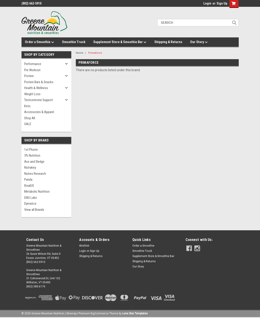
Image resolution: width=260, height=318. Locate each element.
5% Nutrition (32, 155)
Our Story (199, 42)
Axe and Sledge (34, 162)
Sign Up (222, 3)
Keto (27, 106)
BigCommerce (100, 313)
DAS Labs (30, 198)
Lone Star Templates (135, 313)
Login (207, 3)
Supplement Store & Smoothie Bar (119, 42)
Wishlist (84, 245)
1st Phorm (31, 150)
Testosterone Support (38, 100)
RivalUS (29, 186)
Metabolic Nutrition (37, 191)
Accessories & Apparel (39, 112)
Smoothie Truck (73, 42)
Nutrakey (30, 167)
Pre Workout (32, 70)
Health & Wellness (36, 88)
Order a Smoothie (39, 42)
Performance (32, 64)
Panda (28, 179)
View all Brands (34, 210)
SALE (27, 124)
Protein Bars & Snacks (38, 82)
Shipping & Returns (168, 42)
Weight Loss (32, 94)
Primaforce (95, 52)
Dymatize (30, 203)
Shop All (29, 118)
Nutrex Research (35, 174)
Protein (29, 76)
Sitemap (71, 313)
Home (79, 52)
